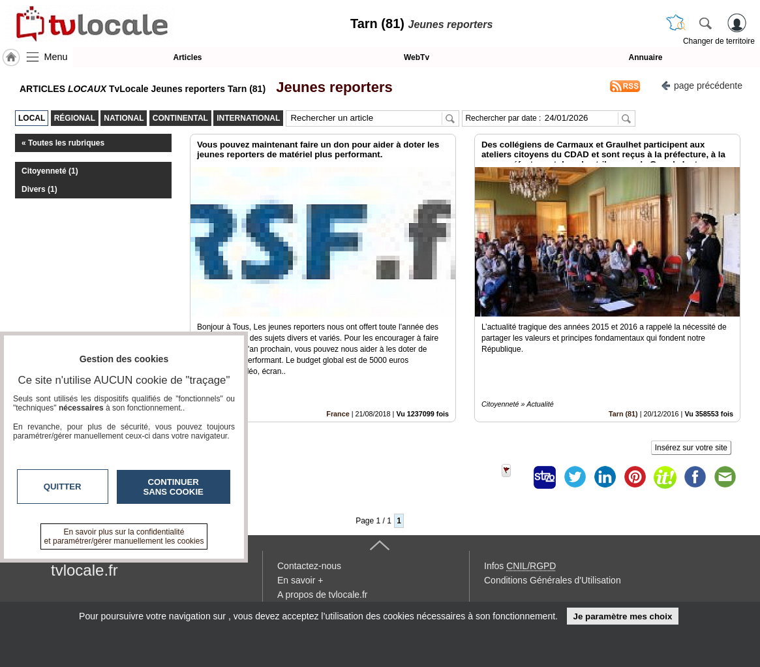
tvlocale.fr (84, 570)
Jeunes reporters (330, 87)
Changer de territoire (719, 41)
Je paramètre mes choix (622, 616)
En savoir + (300, 580)
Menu (56, 57)
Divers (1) (39, 189)
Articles (187, 57)
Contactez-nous (309, 566)
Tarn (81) (623, 414)
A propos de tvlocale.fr (322, 594)
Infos (520, 566)
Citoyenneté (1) (50, 171)
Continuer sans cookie (174, 487)
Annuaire (645, 57)
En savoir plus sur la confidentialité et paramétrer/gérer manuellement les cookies (124, 536)
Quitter (63, 486)
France (337, 414)
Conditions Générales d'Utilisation (552, 580)
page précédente (701, 84)
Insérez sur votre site (691, 447)
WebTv (416, 57)
